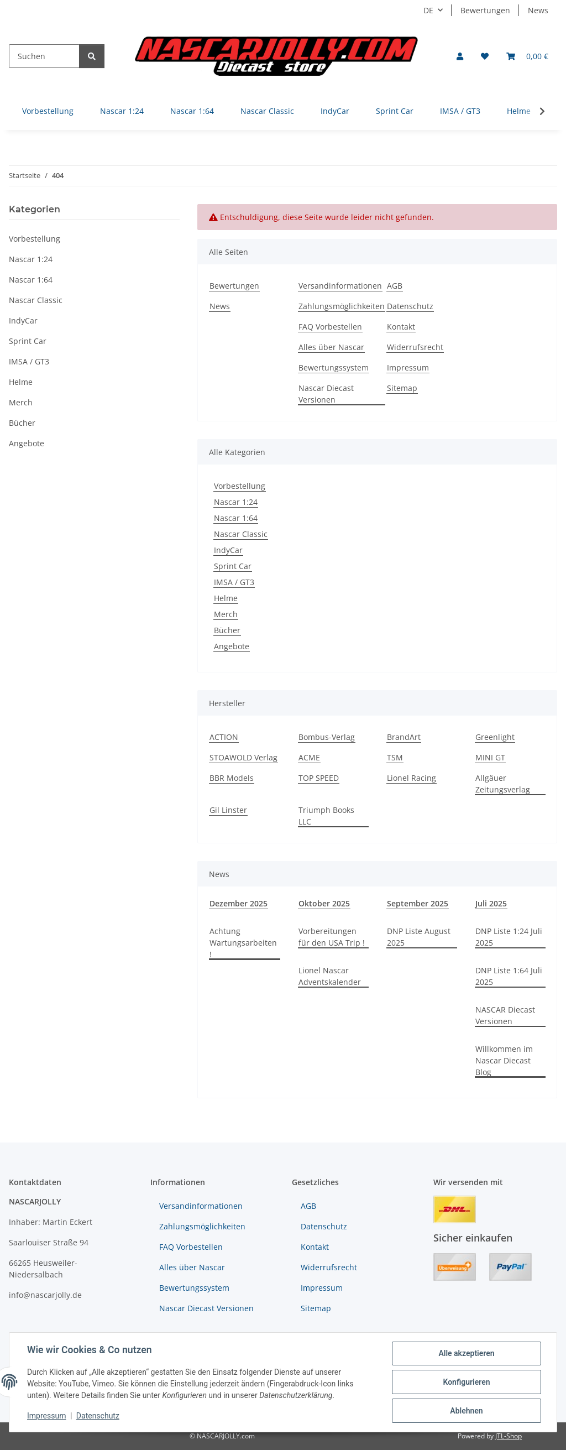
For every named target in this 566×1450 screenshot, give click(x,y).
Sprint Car (232, 566)
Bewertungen (485, 10)
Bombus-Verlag (326, 737)
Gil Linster (228, 810)
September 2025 (417, 903)
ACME (309, 757)
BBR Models (231, 778)
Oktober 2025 (324, 903)
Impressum (46, 1415)
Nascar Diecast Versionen (326, 394)
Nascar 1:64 (236, 518)
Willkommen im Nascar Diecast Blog (504, 1060)
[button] (460, 56)
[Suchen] (44, 56)
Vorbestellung (239, 486)
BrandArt (404, 737)
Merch (226, 614)
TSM (395, 757)
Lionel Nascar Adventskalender (329, 976)
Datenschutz (97, 1415)
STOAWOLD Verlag (243, 757)
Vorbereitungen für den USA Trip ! (331, 937)
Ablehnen (466, 1410)
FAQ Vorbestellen (330, 326)
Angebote (231, 646)
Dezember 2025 (238, 903)
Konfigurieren (466, 1382)
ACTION (223, 737)
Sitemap (402, 388)
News (538, 10)
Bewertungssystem (333, 367)
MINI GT (490, 757)
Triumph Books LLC (326, 816)
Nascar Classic (241, 534)
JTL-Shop (508, 1436)
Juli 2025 (491, 903)
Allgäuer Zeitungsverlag (502, 784)
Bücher (227, 630)
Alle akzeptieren (466, 1353)
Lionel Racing (411, 778)
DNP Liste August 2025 (418, 937)
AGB (394, 285)
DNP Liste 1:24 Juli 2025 (508, 937)
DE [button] (428, 10)
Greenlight (495, 737)
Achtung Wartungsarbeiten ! (243, 942)
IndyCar (228, 550)
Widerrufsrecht (415, 347)
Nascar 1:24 (236, 502)
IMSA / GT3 (234, 582)
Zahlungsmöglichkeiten (341, 306)
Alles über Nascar (331, 347)
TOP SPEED (318, 778)
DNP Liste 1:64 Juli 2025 (508, 976)
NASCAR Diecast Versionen (505, 1015)
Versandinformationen (340, 285)
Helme (226, 598)
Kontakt (401, 326)
